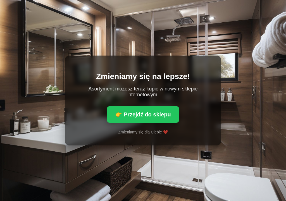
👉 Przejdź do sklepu (143, 114)
